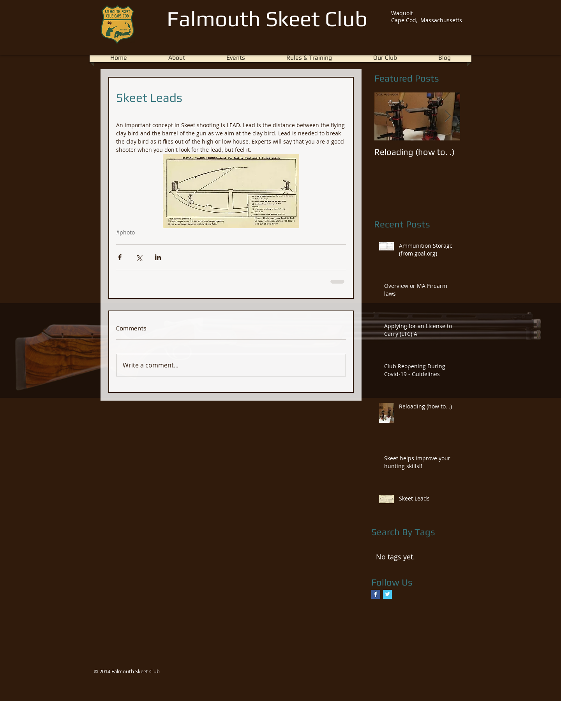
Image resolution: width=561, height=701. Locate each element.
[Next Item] (447, 116)
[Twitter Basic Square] (387, 594)
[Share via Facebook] (119, 257)
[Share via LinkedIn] (158, 257)
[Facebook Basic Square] (375, 594)
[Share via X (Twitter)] (139, 257)
